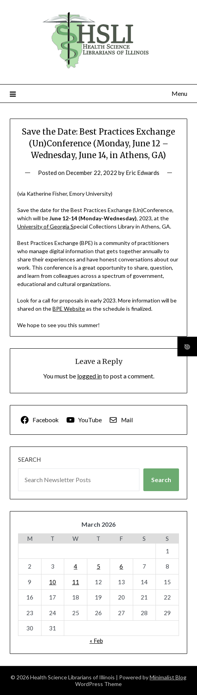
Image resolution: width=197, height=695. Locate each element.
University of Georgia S (45, 226)
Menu (179, 93)
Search (29, 459)
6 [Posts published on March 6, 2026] (121, 566)
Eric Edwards (142, 172)
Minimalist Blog (168, 677)
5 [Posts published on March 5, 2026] (98, 566)
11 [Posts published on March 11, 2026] (75, 581)
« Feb (96, 640)
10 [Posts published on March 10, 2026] (52, 581)
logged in (89, 376)
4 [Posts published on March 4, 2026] (75, 566)
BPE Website (68, 308)
